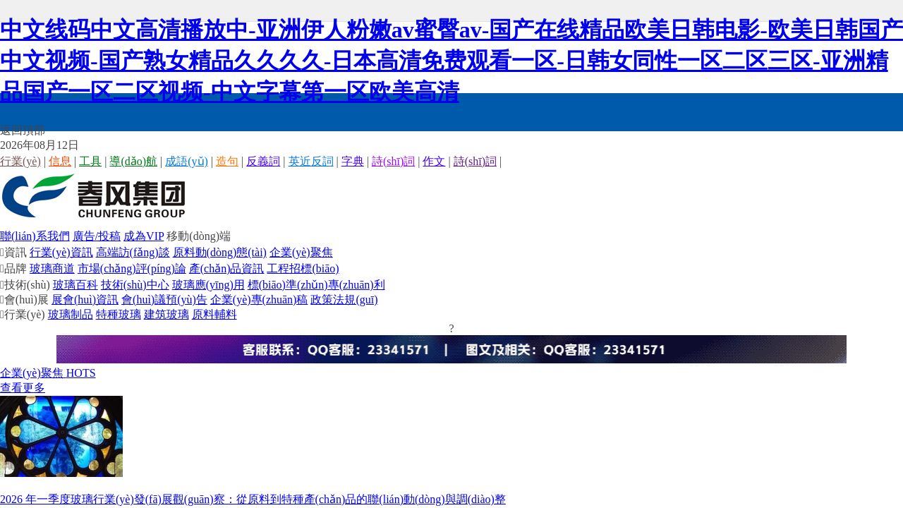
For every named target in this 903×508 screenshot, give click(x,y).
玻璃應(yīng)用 (208, 285)
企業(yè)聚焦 (301, 252)
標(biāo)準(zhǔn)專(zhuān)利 (316, 285)
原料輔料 (214, 314)
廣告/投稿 (97, 236)
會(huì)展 (24, 300)
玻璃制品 (70, 314)
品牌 (13, 268)
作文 (434, 161)
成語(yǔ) (186, 161)
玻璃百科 (75, 285)
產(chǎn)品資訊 (227, 268)
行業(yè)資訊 (61, 252)
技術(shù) (25, 285)
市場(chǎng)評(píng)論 (132, 268)
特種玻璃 (118, 314)
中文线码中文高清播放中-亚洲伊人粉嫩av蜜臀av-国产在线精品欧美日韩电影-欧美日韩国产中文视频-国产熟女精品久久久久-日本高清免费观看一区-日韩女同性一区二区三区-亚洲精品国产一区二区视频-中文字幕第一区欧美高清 (451, 60)
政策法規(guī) (343, 300)
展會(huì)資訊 (85, 300)
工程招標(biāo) (303, 268)
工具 (90, 161)
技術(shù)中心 (135, 285)
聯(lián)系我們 (35, 236)
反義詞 (263, 161)
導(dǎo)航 (133, 161)
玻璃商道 (52, 268)
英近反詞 (311, 161)
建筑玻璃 (166, 314)
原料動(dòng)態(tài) (220, 252)
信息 (60, 161)
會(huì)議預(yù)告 (164, 300)
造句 (227, 161)
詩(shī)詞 (393, 161)
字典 (352, 161)
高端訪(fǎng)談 (133, 252)
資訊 (13, 252)
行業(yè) (20, 161)
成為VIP (143, 236)
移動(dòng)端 (198, 236)
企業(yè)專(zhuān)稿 (259, 300)
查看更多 (22, 388)
